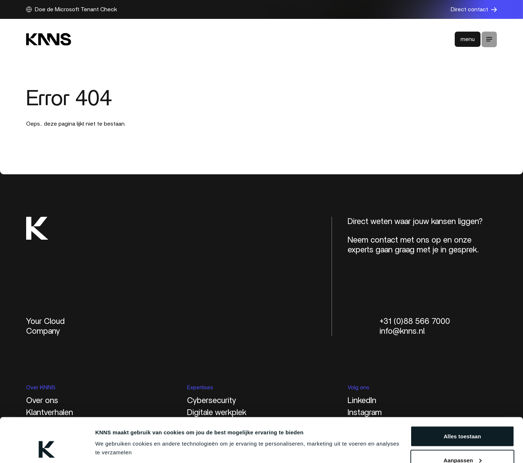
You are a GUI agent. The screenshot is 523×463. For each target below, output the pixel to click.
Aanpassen (462, 420)
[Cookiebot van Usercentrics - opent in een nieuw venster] (47, 448)
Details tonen (112, 432)
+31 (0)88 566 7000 (415, 321)
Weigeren (462, 443)
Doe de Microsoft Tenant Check (71, 9)
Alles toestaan (462, 396)
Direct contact (474, 9)
